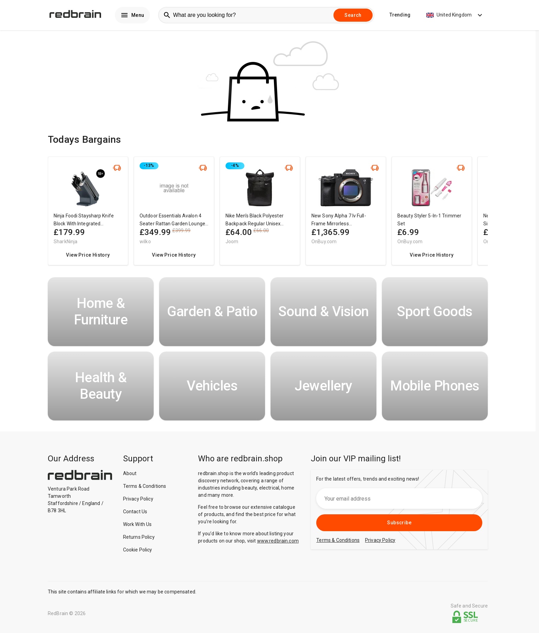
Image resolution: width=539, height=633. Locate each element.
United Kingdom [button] (455, 16)
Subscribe (399, 524)
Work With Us (137, 526)
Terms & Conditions (144, 488)
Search (352, 16)
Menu (132, 16)
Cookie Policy (137, 551)
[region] (268, 215)
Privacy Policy (138, 500)
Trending (399, 16)
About (130, 475)
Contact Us (135, 513)
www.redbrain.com (278, 542)
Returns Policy (139, 538)
